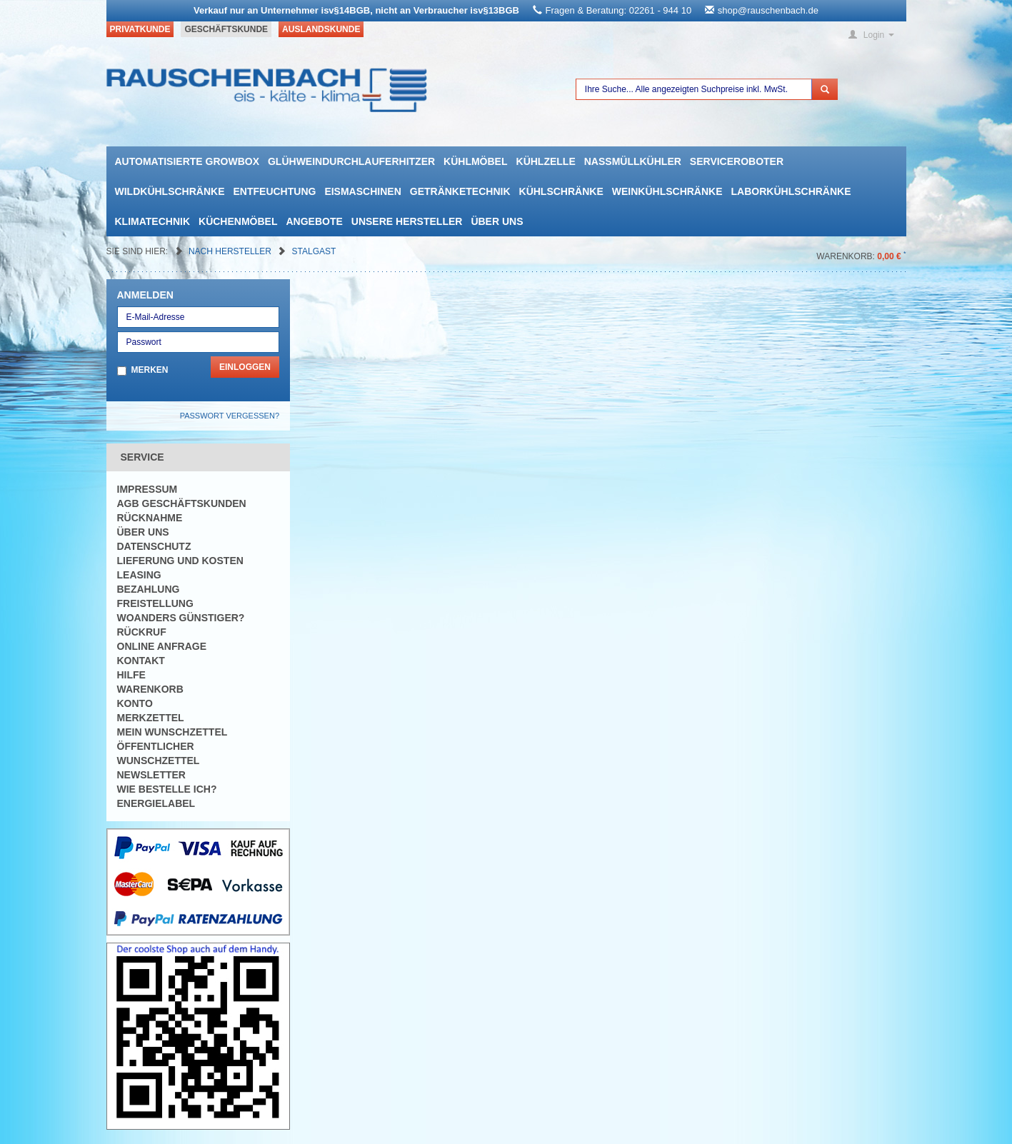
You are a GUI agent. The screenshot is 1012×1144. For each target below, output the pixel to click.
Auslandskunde (321, 29)
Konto (135, 703)
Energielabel (156, 803)
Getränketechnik (460, 191)
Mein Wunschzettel (172, 732)
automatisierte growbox (187, 161)
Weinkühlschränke (667, 191)
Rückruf (141, 632)
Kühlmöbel (475, 161)
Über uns (497, 221)
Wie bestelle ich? (167, 789)
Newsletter (151, 775)
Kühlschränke (561, 191)
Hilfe (131, 675)
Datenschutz (154, 546)
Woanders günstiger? (181, 617)
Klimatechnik (153, 221)
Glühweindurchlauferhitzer (351, 161)
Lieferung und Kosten (180, 560)
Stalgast (314, 251)
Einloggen (245, 367)
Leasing (139, 575)
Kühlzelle (546, 161)
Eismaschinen (362, 191)
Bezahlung (148, 589)
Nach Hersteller (231, 251)
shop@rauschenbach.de (768, 10)
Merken (150, 370)
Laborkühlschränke (791, 191)
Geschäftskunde (226, 29)
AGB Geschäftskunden (181, 503)
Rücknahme (150, 517)
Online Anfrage (161, 646)
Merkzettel (150, 717)
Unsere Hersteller (407, 221)
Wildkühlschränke (170, 191)
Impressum (147, 489)
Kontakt (141, 660)
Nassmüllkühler (632, 161)
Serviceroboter (736, 161)
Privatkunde (140, 29)
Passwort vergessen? (229, 415)
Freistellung (155, 603)
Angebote (314, 221)
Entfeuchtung (275, 191)
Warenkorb (150, 689)
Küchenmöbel (238, 221)
